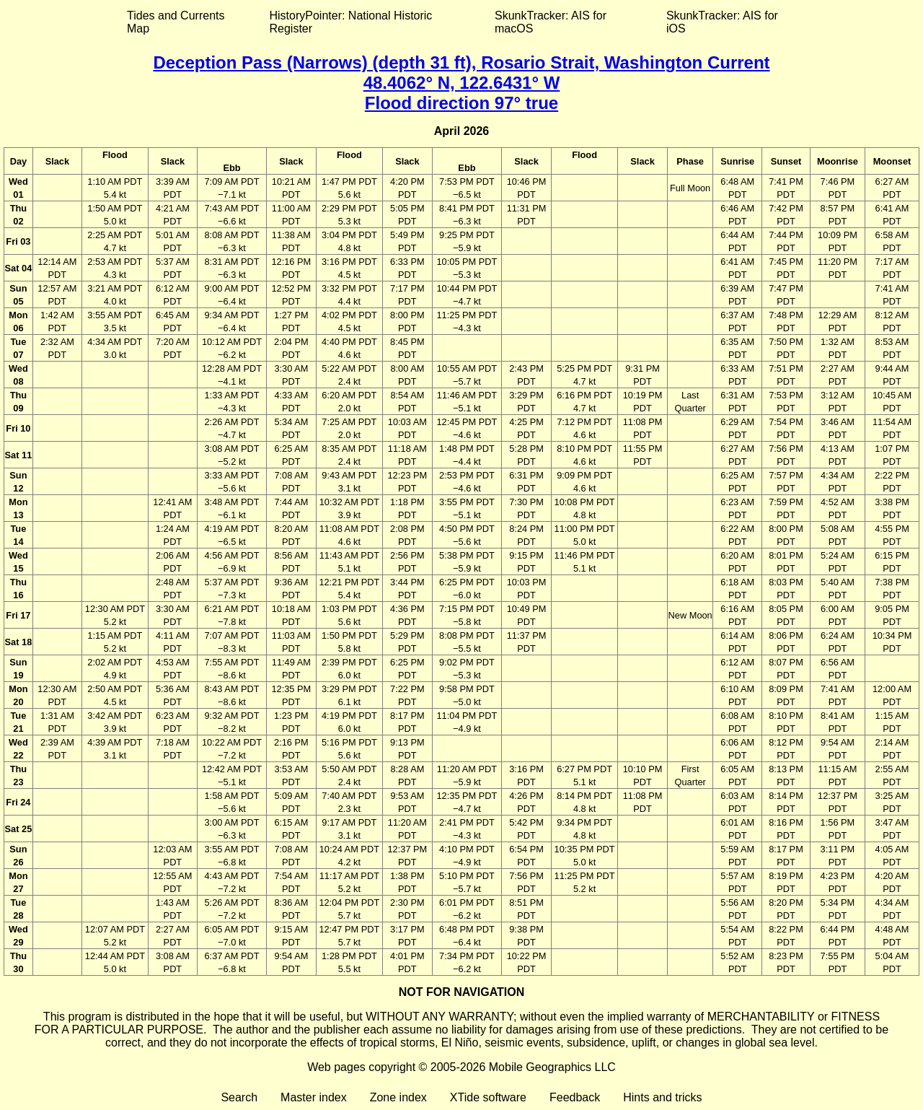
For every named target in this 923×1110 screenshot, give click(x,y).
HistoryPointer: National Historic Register (351, 22)
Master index (314, 1097)
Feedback (574, 1097)
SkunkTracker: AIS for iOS (722, 22)
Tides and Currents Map (175, 22)
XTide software (488, 1097)
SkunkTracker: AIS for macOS (550, 22)
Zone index (398, 1097)
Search (239, 1097)
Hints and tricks (662, 1097)
